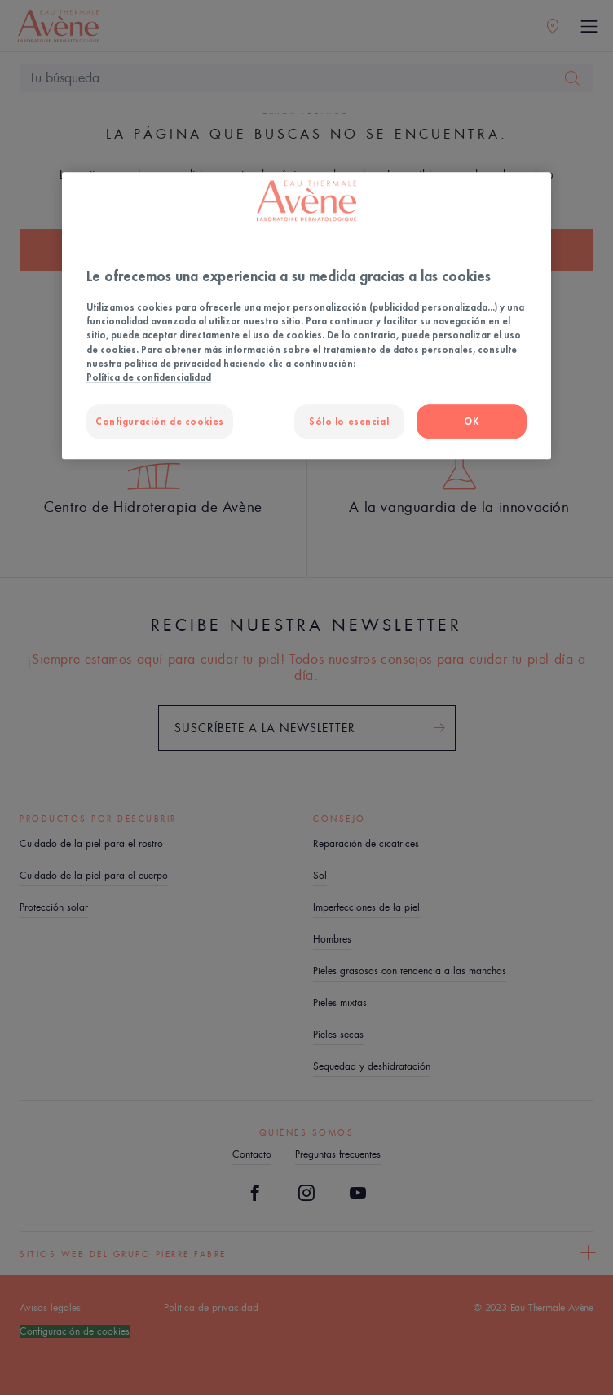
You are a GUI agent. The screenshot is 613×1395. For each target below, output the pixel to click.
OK (471, 421)
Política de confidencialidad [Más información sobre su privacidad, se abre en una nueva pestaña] (148, 377)
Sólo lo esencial (349, 421)
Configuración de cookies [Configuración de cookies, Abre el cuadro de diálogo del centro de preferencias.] (159, 421)
